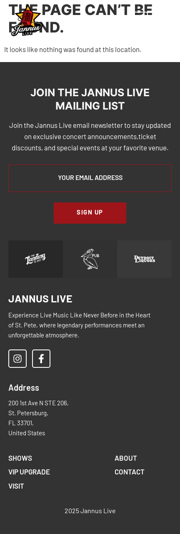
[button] (102, 20)
